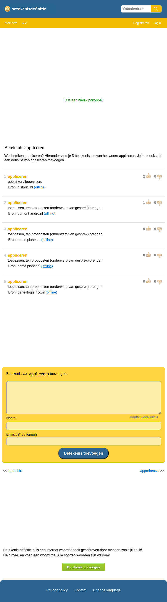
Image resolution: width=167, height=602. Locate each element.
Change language (106, 590)
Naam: (11, 418)
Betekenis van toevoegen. (36, 374)
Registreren (141, 23)
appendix (15, 471)
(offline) (39, 187)
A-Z (24, 23)
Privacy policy (57, 590)
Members (11, 23)
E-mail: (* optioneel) (21, 434)
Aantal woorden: (142, 417)
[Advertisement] (83, 60)
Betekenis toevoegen (83, 567)
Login (157, 23)
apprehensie (149, 471)
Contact (80, 590)
